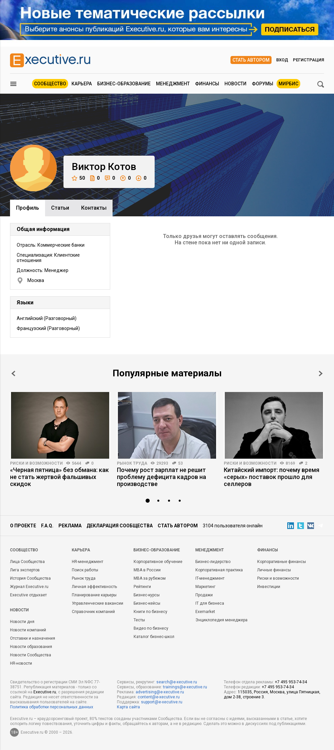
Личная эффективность (94, 586)
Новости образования (31, 646)
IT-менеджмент (209, 578)
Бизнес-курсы (147, 595)
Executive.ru (44, 692)
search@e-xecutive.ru (176, 682)
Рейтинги (142, 586)
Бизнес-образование (124, 83)
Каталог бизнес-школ (154, 636)
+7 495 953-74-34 (291, 682)
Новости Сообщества (30, 655)
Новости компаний (28, 630)
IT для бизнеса (209, 603)
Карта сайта (128, 707)
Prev (13, 373)
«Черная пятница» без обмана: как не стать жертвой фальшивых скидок (59, 476)
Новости (235, 83)
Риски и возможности (36, 463)
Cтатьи (60, 208)
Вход (282, 59)
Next (320, 373)
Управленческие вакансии (97, 603)
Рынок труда (132, 463)
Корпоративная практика (219, 570)
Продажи (204, 595)
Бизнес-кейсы (147, 603)
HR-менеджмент (87, 561)
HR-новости (21, 663)
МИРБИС (288, 83)
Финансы (207, 83)
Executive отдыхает (28, 595)
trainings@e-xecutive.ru (185, 687)
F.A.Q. (47, 525)
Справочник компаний (93, 611)
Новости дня (22, 621)
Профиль (27, 208)
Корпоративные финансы (281, 561)
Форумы (262, 83)
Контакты (94, 208)
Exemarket (205, 611)
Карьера (81, 83)
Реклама (69, 525)
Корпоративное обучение (158, 561)
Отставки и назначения (32, 638)
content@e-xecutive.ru (159, 697)
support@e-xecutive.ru (161, 702)
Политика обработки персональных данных (51, 707)
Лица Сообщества (27, 561)
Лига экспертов (25, 570)
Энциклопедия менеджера (221, 620)
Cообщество (24, 550)
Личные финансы (274, 570)
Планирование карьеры (94, 595)
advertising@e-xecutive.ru (160, 692)
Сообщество (50, 83)
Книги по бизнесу (150, 611)
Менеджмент (173, 83)
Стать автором (251, 60)
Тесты (139, 620)
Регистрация (308, 59)
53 (180, 463)
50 (78, 178)
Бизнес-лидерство (212, 561)
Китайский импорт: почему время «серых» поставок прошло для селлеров (271, 476)
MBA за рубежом (150, 578)
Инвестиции (268, 586)
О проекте (23, 525)
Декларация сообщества (120, 525)
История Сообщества (30, 578)
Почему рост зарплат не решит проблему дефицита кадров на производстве (161, 476)
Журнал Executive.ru (29, 586)
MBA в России (147, 570)
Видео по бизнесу (151, 628)
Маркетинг (205, 586)
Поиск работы (85, 570)
